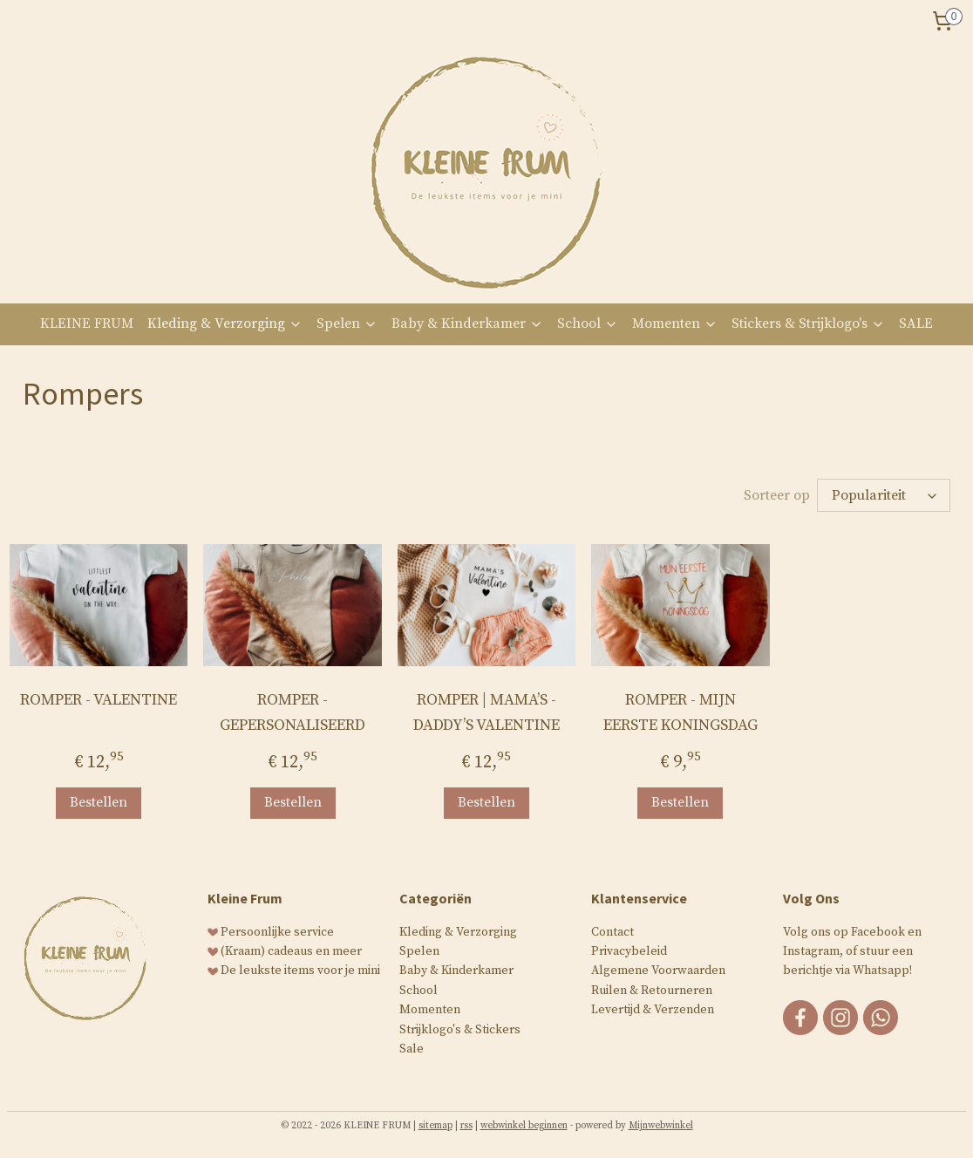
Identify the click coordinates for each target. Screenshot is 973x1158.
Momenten (675, 323)
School (587, 323)
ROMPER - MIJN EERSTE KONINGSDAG (680, 712)
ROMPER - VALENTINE (98, 700)
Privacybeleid (629, 951)
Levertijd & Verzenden (652, 1010)
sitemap (435, 1126)
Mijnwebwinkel (661, 1126)
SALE (916, 323)
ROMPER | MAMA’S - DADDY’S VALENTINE (486, 712)
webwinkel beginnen (524, 1126)
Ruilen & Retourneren (651, 990)
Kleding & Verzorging (225, 323)
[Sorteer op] (883, 495)
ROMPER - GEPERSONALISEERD (292, 712)
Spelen (347, 323)
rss (466, 1126)
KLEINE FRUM (86, 323)
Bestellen (98, 802)
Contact (612, 932)
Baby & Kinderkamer (467, 323)
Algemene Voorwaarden (658, 970)
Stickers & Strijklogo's (808, 323)
